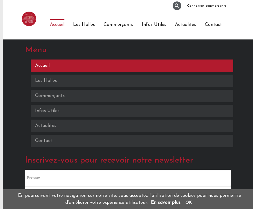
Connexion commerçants (206, 6)
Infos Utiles (154, 24)
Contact (213, 24)
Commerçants (118, 24)
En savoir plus (165, 202)
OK (188, 203)
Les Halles (84, 24)
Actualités (185, 24)
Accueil (57, 24)
